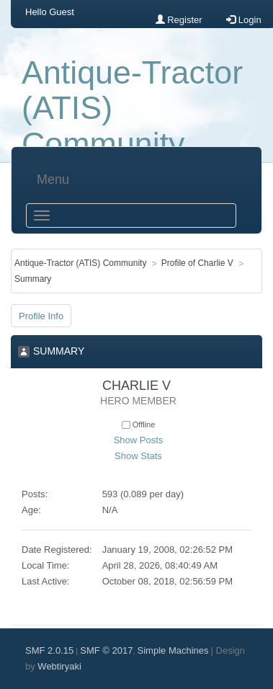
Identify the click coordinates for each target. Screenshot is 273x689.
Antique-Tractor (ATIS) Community (132, 108)
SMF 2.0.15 (49, 650)
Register (179, 19)
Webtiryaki (59, 666)
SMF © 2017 (106, 650)
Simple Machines (173, 650)
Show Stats (138, 455)
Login (243, 19)
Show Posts (139, 440)
